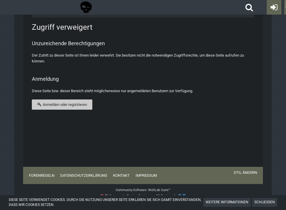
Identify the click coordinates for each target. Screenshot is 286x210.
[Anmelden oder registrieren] (274, 7)
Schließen (264, 202)
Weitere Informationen (227, 202)
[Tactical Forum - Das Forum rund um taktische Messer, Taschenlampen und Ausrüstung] (86, 7)
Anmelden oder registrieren (62, 104)
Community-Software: (143, 190)
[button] (249, 7)
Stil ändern (245, 172)
